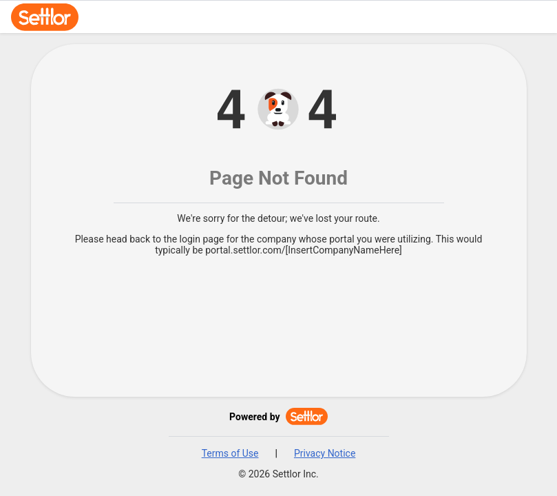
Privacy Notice (324, 453)
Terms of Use (230, 453)
